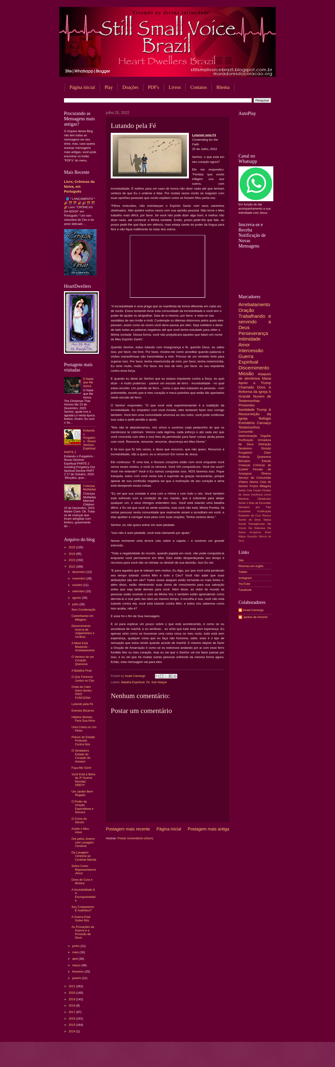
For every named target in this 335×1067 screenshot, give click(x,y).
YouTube (244, 583)
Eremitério (246, 423)
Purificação (245, 440)
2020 (72, 992)
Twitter (242, 572)
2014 (72, 1031)
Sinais (242, 503)
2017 (72, 1012)
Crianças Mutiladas (89, 487)
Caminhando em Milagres (82, 617)
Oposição (252, 536)
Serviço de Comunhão (254, 477)
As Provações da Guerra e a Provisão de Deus (82, 932)
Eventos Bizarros (82, 710)
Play (108, 87)
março (76, 965)
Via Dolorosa (256, 528)
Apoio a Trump (254, 383)
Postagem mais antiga (208, 829)
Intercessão (250, 350)
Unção (257, 490)
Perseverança (253, 333)
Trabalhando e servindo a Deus (254, 321)
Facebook (245, 590)
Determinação (247, 436)
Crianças (244, 465)
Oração (246, 310)
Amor (244, 344)
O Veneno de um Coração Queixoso (82, 660)
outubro (77, 585)
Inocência (257, 494)
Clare (267, 452)
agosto (77, 597)
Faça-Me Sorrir (81, 767)
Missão (246, 373)
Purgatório (245, 452)
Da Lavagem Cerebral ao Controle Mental (83, 856)
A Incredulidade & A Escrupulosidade (83, 895)
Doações (130, 87)
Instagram (245, 578)
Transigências (256, 523)
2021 (72, 986)
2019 (72, 999)
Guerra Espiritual (248, 359)
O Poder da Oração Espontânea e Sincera (82, 807)
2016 (72, 1018)
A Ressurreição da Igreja (254, 414)
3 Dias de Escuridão (259, 503)
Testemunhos (249, 427)
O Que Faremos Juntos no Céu (82, 678)
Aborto (253, 482)
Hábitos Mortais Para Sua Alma (83, 718)
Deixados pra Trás (254, 507)
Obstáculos (264, 498)
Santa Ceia (245, 490)
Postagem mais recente (128, 829)
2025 (72, 547)
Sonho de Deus (249, 519)
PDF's (153, 87)
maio (75, 952)
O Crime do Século (79, 820)
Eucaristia (244, 511)
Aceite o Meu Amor (80, 830)
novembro (79, 578)
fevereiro (78, 971)
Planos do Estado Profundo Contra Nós (83, 740)
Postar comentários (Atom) (135, 838)
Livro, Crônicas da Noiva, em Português (79, 186)
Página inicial (82, 87)
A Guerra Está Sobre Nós (80, 918)
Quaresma (264, 456)
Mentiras (243, 498)
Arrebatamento (254, 304)
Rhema (223, 87)
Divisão (266, 448)
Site (241, 560)
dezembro (79, 572)
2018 (72, 1005)
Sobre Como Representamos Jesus (83, 869)
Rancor (266, 515)
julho (75, 604)
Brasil (268, 532)
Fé (148, 682)
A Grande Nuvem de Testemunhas (254, 396)
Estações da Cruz (249, 515)
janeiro (77, 978)
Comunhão (245, 431)
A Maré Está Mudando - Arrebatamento (83, 646)
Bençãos (244, 461)
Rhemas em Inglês (250, 566)
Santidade (246, 409)
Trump (262, 409)
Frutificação (264, 511)
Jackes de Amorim (255, 617)
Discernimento (253, 367)
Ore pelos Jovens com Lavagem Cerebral (83, 842)
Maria (266, 378)
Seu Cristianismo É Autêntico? (82, 908)
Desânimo (245, 448)
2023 (72, 560)
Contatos (198, 87)
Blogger (205, 1058)
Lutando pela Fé (82, 704)
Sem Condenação (83, 609)
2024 (72, 553)
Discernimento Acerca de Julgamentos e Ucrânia (82, 631)
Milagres (265, 486)
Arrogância (255, 532)
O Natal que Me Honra (88, 382)
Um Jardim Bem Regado (82, 793)
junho (76, 946)
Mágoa (242, 536)
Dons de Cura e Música (81, 881)
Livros (175, 87)
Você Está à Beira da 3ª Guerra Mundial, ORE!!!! (83, 780)
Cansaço (264, 423)
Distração (264, 444)
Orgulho (265, 436)
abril (75, 958)
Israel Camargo (253, 610)
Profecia (243, 456)
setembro (78, 591)
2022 (72, 566)
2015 (72, 1025)
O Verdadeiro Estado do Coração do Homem (80, 756)
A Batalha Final (81, 670)
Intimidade (249, 338)
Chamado (246, 387)
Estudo (266, 461)
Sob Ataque (159, 682)
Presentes (246, 405)
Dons (261, 387)
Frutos (254, 486)
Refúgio (265, 418)
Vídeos (243, 482)
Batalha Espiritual (132, 682)
